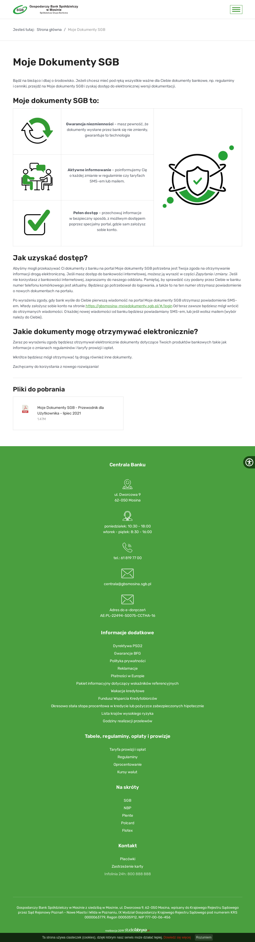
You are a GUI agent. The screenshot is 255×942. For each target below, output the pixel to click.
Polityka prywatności (127, 661)
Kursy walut (127, 772)
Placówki (127, 859)
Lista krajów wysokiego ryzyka (127, 714)
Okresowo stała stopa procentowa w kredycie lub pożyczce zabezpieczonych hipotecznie (127, 706)
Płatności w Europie (127, 676)
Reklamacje (128, 668)
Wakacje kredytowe (127, 691)
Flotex (127, 831)
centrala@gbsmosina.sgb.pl (127, 584)
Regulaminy (128, 757)
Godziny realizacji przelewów (127, 721)
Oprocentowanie (128, 765)
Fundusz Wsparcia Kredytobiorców (127, 699)
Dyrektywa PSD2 (127, 646)
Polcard (127, 823)
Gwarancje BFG (127, 653)
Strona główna (49, 29)
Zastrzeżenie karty (127, 866)
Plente (127, 815)
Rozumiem (204, 937)
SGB (127, 800)
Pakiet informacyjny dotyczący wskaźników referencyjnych (127, 683)
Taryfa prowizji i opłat (128, 749)
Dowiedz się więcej (177, 937)
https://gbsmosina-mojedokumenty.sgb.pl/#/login (129, 306)
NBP (127, 808)
